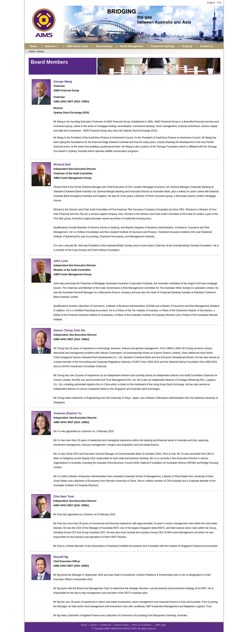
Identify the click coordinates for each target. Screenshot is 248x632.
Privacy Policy (122, 625)
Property (187, 46)
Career (93, 625)
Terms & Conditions (141, 625)
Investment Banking (162, 46)
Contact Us (206, 46)
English (211, 2)
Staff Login (160, 625)
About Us (51, 46)
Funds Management (131, 46)
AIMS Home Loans (77, 46)
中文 (219, 2)
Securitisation (104, 46)
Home (33, 46)
